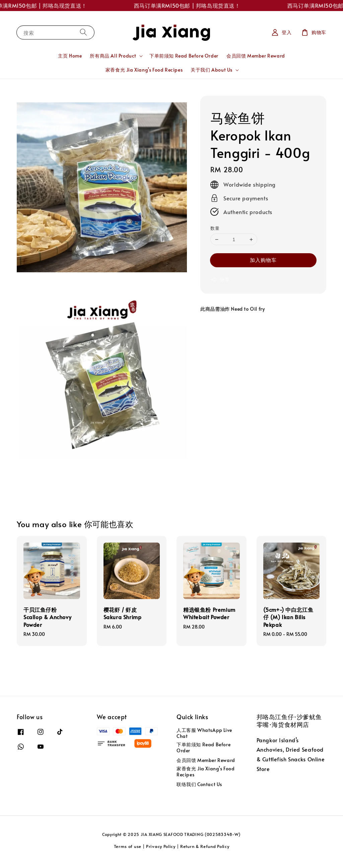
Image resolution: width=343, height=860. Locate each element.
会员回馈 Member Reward (255, 56)
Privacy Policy (161, 846)
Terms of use (127, 846)
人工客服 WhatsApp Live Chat (204, 733)
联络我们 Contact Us (199, 784)
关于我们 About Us (211, 70)
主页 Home (70, 56)
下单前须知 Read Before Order (183, 56)
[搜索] (83, 32)
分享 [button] (219, 279)
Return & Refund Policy (204, 846)
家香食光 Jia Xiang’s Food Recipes (144, 70)
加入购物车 (263, 259)
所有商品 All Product (113, 56)
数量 (214, 228)
